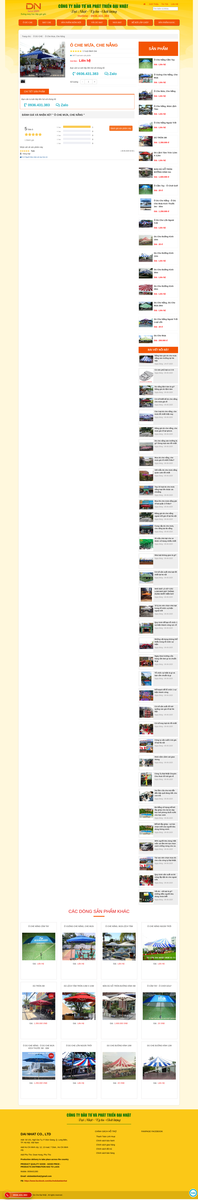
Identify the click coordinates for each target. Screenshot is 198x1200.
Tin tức (164, 4)
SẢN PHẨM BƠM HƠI (71, 22)
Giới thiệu (154, 4)
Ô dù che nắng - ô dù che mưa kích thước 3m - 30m (165, 203)
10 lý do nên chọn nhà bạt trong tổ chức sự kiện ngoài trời (166, 608)
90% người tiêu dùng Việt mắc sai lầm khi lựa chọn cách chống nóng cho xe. (165, 843)
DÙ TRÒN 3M (160, 137)
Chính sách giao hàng (105, 1146)
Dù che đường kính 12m (159, 1046)
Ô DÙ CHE (27, 22)
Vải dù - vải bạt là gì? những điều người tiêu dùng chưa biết (164, 893)
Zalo (111, 74)
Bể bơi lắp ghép (140, 22)
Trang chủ (26, 36)
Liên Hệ (174, 4)
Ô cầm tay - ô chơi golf (166, 185)
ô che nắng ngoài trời (165, 123)
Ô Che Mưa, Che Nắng (55, 36)
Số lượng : (74, 82)
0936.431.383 (85, 74)
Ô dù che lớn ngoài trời (79, 1046)
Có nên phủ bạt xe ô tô (164, 370)
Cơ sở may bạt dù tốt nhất (166, 723)
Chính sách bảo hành (105, 1141)
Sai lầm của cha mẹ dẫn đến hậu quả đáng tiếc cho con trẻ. (166, 793)
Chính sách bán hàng (105, 1154)
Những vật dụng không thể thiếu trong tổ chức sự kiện (166, 641)
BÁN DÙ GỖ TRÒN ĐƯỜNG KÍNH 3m (119, 986)
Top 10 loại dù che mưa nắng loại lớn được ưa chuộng (164, 489)
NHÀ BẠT (117, 22)
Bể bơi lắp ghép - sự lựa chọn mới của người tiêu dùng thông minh (165, 826)
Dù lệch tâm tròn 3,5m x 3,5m (79, 986)
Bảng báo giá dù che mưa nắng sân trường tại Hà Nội (165, 358)
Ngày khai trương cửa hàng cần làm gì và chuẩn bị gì (165, 658)
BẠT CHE (46, 22)
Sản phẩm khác (166, 22)
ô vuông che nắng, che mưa (79, 926)
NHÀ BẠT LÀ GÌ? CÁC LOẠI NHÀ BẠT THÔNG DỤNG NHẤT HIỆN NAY (164, 591)
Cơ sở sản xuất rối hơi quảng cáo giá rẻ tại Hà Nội (164, 709)
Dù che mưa (160, 335)
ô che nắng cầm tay (164, 60)
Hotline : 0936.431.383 (93, 16)
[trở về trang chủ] (35, 9)
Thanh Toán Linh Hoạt (105, 1137)
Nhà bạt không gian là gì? (165, 555)
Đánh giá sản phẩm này (121, 128)
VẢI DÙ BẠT (97, 22)
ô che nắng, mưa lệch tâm (119, 926)
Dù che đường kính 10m (119, 1046)
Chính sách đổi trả (104, 1150)
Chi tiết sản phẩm (34, 91)
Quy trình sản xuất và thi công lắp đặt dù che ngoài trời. (166, 877)
